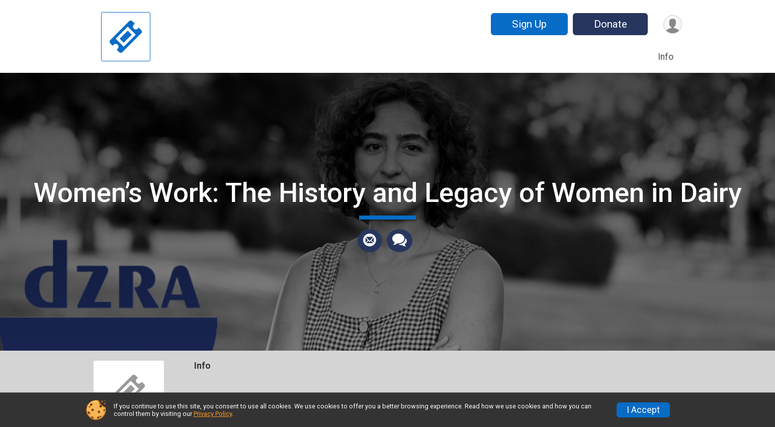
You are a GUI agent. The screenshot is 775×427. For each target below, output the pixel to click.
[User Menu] (672, 24)
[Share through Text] (399, 240)
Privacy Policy (213, 413)
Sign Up (529, 24)
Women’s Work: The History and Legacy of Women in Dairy (388, 192)
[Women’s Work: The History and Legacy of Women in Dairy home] (126, 36)
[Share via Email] (370, 240)
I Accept (643, 410)
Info (665, 57)
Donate (610, 24)
